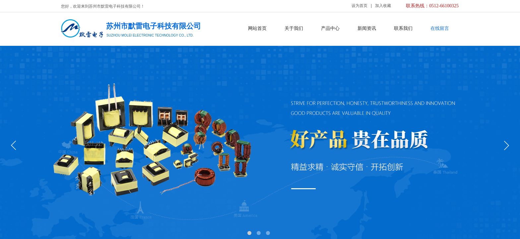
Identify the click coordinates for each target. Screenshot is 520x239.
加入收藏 (383, 5)
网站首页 (257, 28)
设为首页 (359, 5)
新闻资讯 (367, 28)
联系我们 (403, 28)
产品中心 (330, 28)
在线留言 (439, 28)
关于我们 (294, 28)
